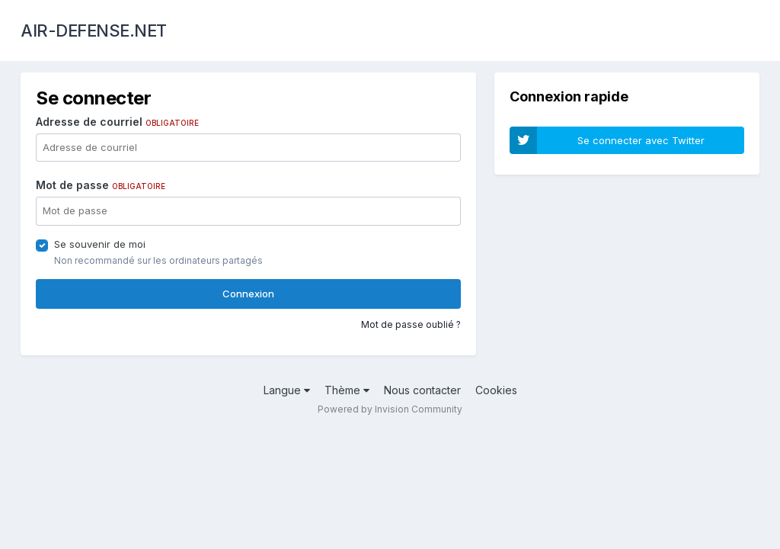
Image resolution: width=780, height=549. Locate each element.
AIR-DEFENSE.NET (94, 30)
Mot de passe (100, 184)
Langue (287, 390)
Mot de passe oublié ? (411, 324)
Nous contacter (422, 390)
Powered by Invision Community (390, 409)
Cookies (496, 390)
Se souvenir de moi (99, 244)
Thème (346, 390)
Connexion (248, 293)
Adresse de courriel (117, 121)
